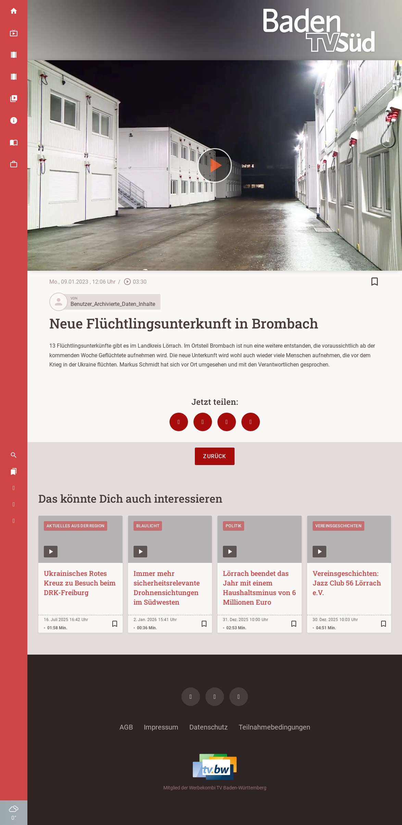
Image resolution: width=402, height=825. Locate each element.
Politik (233, 526)
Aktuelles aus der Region (75, 526)
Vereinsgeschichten (338, 526)
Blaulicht (148, 526)
